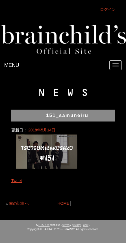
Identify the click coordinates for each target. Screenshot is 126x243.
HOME (63, 203)
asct (85, 225)
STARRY (43, 225)
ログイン (108, 9)
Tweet (16, 180)
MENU (11, 65)
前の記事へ (19, 203)
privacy (76, 225)
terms (65, 225)
